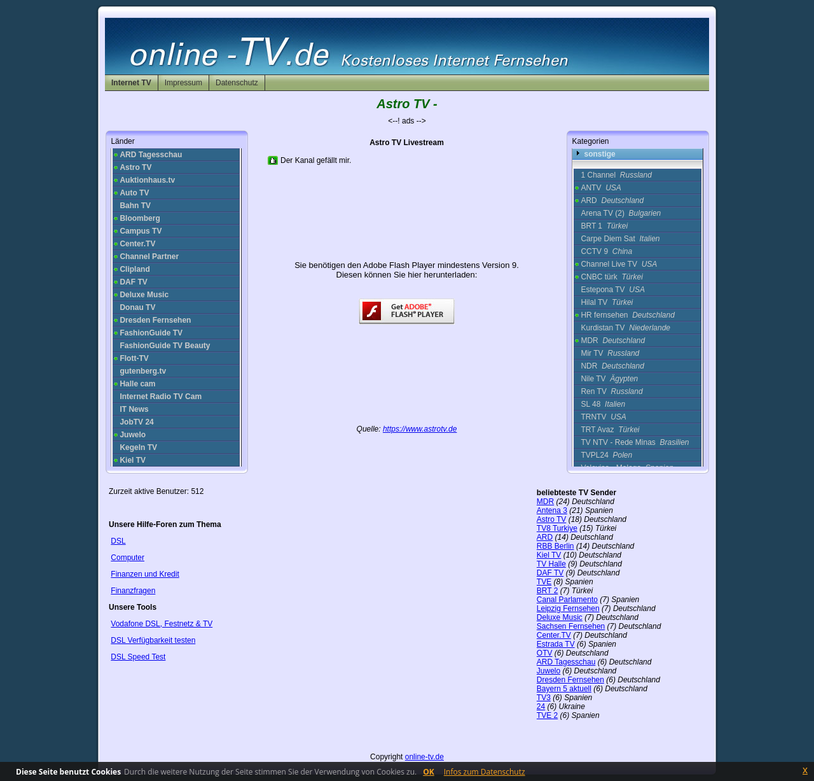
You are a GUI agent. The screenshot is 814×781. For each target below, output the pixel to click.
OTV (545, 653)
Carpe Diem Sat (620, 238)
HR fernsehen (627, 315)
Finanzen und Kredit (145, 574)
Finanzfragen (133, 590)
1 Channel (616, 175)
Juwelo (548, 670)
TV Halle (551, 563)
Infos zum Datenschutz (484, 771)
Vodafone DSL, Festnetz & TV (161, 623)
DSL (118, 541)
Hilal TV (607, 302)
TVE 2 (547, 715)
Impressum (183, 82)
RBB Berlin (555, 546)
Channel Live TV (619, 264)
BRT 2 (547, 590)
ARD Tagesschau (566, 662)
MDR (613, 340)
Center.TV (554, 635)
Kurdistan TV (625, 327)
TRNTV (603, 416)
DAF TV (550, 572)
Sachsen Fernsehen (571, 626)
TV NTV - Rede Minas (635, 442)
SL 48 (603, 404)
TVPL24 (606, 455)
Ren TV (611, 391)
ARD (612, 200)
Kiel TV (549, 555)
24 (541, 706)
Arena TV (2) (621, 213)
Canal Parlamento (567, 599)
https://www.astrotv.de (420, 429)
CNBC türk (611, 276)
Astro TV (551, 519)
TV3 (544, 697)
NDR (612, 366)
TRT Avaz (610, 429)
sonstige (599, 154)
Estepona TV (613, 289)
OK (428, 771)
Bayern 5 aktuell (564, 688)
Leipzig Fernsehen (568, 608)
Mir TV (610, 353)
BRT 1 (604, 226)
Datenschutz (237, 82)
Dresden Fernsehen (570, 679)
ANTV (601, 187)
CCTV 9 (606, 251)
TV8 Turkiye (557, 528)
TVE (544, 581)
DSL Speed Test (138, 656)
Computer (127, 557)
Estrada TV (556, 644)
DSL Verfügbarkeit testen (153, 640)
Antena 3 (552, 510)
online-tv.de (424, 756)
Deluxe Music (560, 617)
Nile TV (609, 378)
